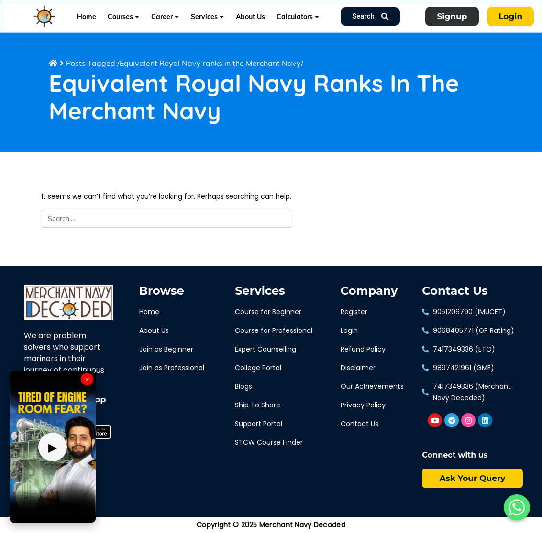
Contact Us (454, 291)
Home (86, 16)
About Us (250, 16)
